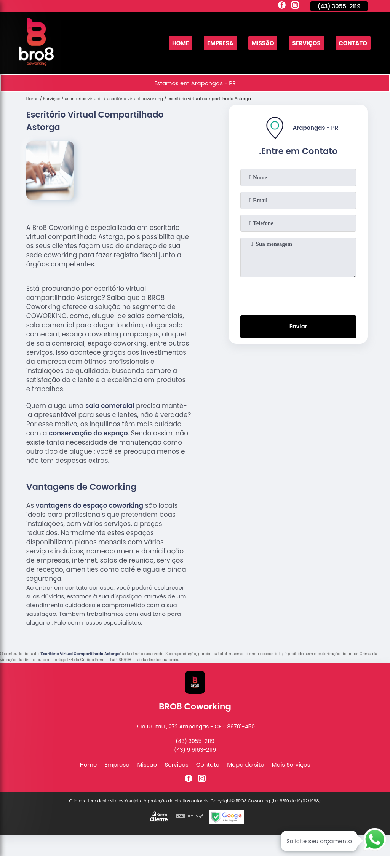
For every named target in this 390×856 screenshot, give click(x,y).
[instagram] (295, 6)
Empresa (219, 43)
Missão (262, 43)
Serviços (306, 43)
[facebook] (282, 6)
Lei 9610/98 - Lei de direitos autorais (144, 660)
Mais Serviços (291, 764)
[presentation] (298, 294)
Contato (353, 43)
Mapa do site (245, 764)
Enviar (298, 327)
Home (179, 43)
